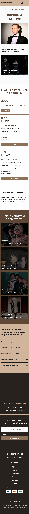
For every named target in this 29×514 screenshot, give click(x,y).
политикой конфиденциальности (14, 433)
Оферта (14, 477)
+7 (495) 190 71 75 (14, 454)
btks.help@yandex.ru (14, 458)
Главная (6, 9)
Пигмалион (9, 159)
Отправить (14, 438)
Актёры (12, 9)
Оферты (4, 434)
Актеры (14, 483)
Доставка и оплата (14, 473)
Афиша (14, 467)
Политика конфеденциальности (14, 503)
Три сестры (8, 125)
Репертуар (14, 470)
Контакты (14, 480)
